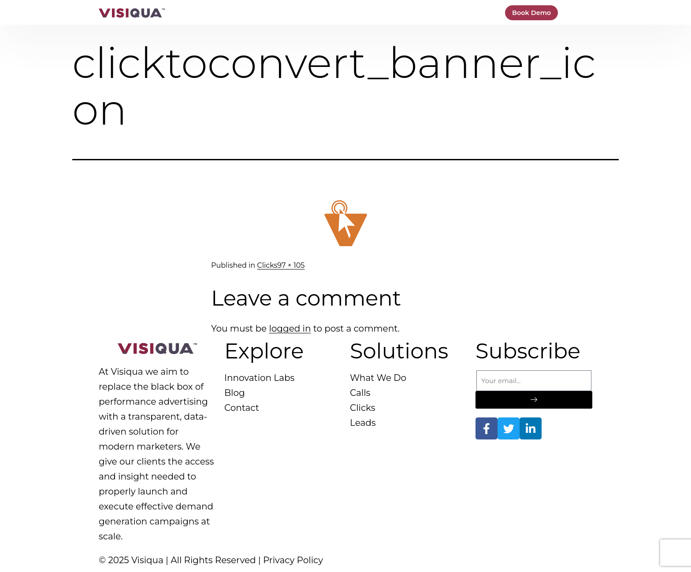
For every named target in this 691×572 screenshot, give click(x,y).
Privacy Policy (293, 560)
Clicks (267, 265)
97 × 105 (291, 265)
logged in (290, 328)
